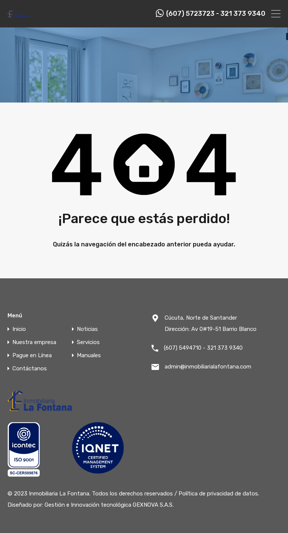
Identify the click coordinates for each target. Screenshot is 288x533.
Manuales (89, 355)
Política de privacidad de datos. (218, 493)
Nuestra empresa (34, 342)
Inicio (19, 329)
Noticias (87, 329)
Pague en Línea (32, 355)
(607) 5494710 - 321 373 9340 (203, 347)
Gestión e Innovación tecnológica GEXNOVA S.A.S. (109, 504)
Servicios (88, 342)
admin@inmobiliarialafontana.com (208, 366)
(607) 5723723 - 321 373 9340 (216, 14)
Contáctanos (29, 368)
